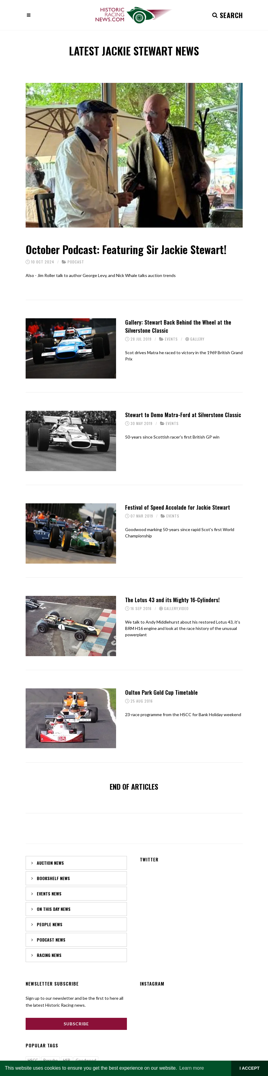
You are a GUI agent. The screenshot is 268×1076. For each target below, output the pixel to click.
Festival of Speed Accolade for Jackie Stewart (177, 507)
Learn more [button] (191, 1068)
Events (171, 338)
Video (184, 608)
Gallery (197, 338)
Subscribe (76, 1023)
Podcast (76, 261)
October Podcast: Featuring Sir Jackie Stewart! (126, 249)
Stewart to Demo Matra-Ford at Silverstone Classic (183, 415)
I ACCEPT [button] (249, 1068)
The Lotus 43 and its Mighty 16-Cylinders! (172, 600)
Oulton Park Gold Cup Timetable (161, 692)
